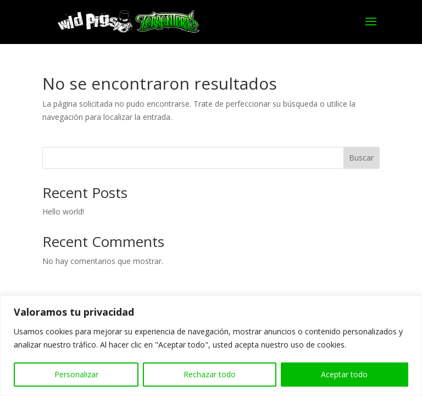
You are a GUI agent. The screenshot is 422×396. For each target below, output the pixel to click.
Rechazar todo (210, 374)
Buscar (361, 157)
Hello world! (63, 211)
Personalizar (76, 374)
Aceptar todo (344, 374)
